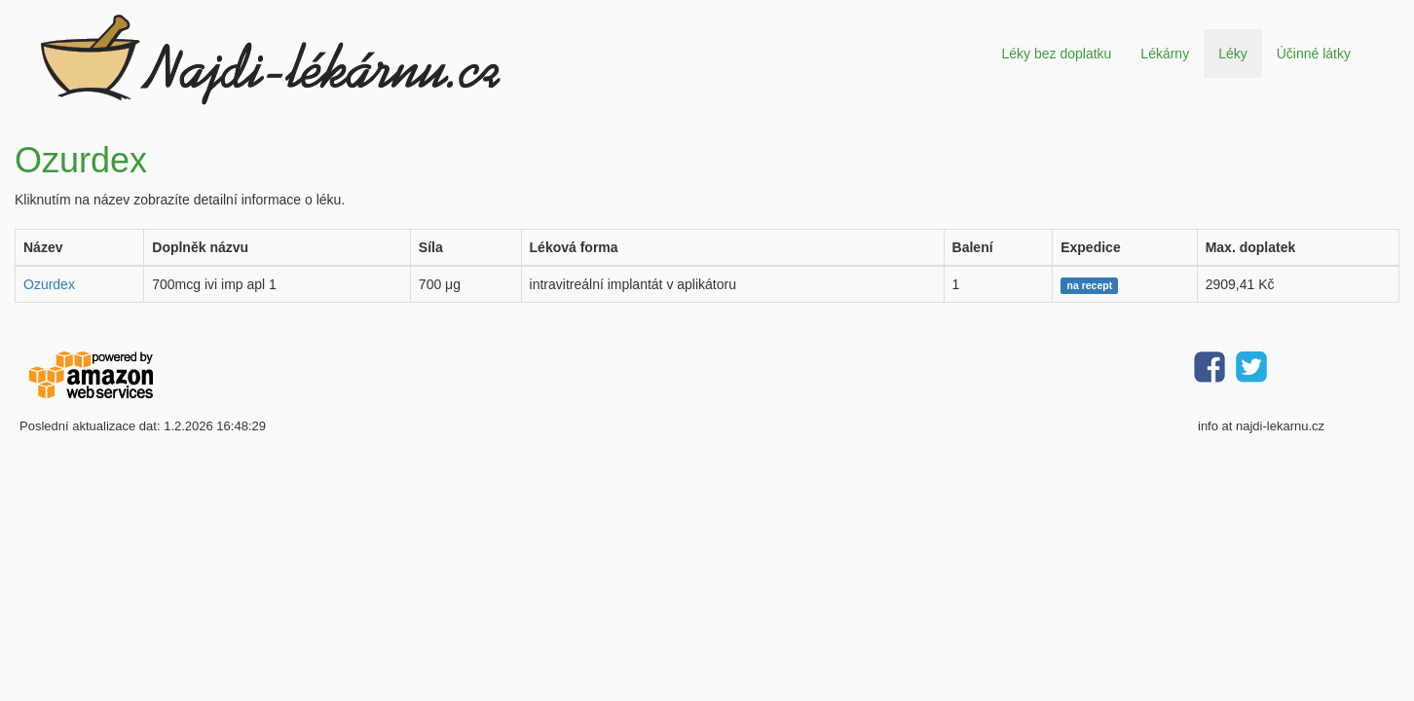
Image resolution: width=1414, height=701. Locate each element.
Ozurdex (49, 284)
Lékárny (1164, 53)
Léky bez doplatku (1056, 53)
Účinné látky (1314, 53)
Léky (1232, 53)
